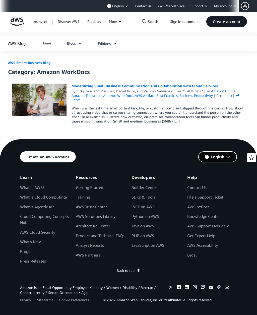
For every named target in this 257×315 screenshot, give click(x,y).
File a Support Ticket (205, 197)
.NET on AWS (143, 206)
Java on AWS (143, 225)
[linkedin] (187, 288)
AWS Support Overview (208, 225)
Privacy (25, 300)
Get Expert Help (201, 235)
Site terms (45, 300)
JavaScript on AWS (148, 245)
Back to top (129, 270)
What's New (30, 241)
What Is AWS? (32, 187)
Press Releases (33, 261)
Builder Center (144, 187)
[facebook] (179, 288)
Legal (192, 255)
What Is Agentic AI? (37, 206)
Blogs (25, 251)
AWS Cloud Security (37, 232)
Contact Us (197, 187)
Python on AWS (145, 216)
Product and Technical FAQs (100, 235)
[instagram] (195, 288)
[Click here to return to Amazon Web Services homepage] (17, 24)
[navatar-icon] (245, 6)
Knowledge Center (203, 216)
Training (83, 197)
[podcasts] (219, 288)
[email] (227, 288)
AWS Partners (88, 255)
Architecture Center (93, 225)
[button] (249, 6)
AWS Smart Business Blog (29, 62)
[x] (171, 288)
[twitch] (203, 288)
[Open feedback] (251, 157)
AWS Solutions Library (95, 216)
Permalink (224, 95)
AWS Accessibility (202, 245)
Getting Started (89, 187)
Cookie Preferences (74, 300)
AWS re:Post (198, 206)
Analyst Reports (90, 245)
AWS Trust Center (91, 206)
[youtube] (211, 288)
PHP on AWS (143, 235)
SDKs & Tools (143, 197)
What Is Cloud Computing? (44, 197)
